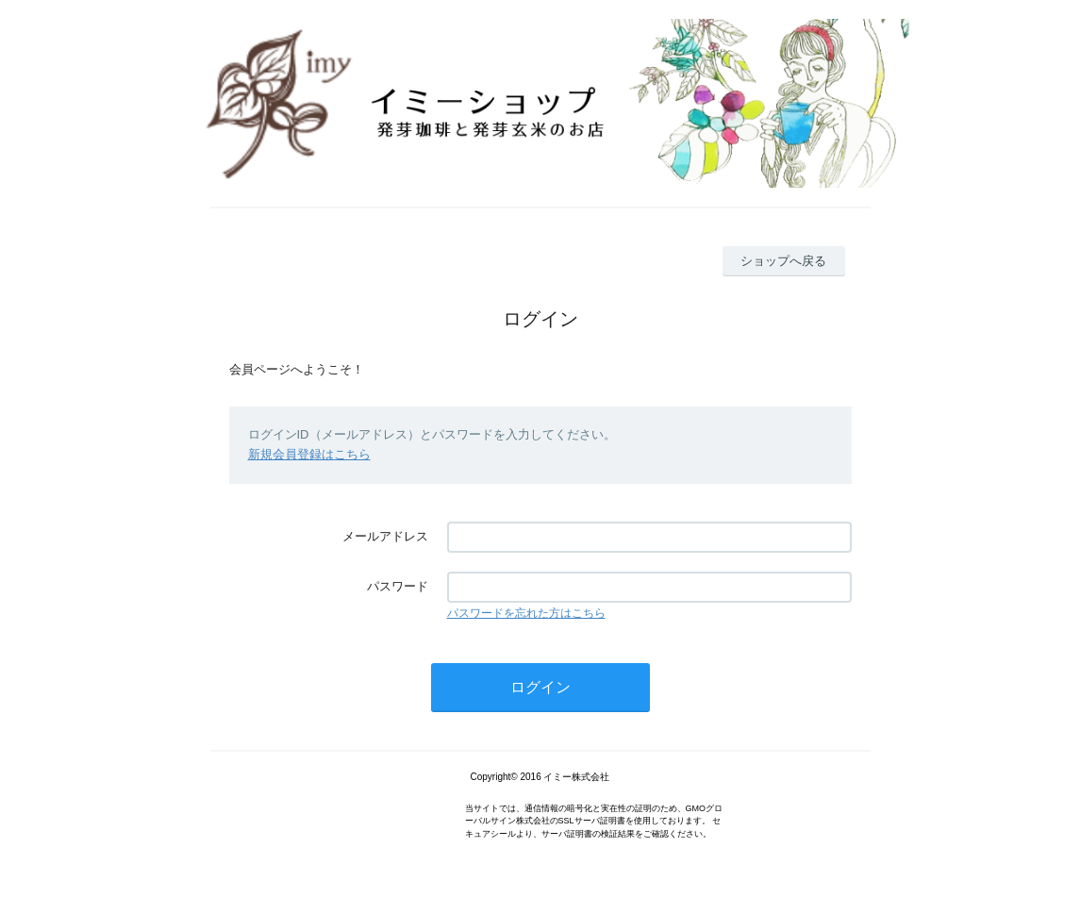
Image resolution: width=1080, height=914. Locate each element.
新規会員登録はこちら (309, 454)
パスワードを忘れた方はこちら (526, 613)
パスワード (397, 586)
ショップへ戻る (783, 261)
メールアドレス (385, 536)
